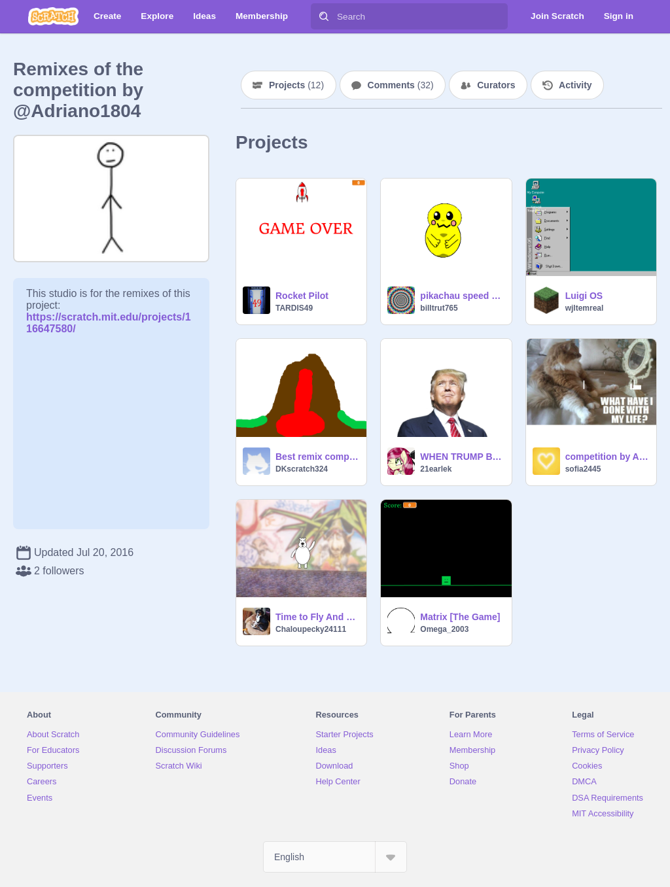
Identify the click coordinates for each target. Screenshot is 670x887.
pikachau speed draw (461, 295)
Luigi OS (584, 295)
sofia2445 (583, 469)
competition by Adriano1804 (606, 456)
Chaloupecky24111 (310, 629)
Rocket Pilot (301, 295)
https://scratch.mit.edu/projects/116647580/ (108, 317)
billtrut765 (438, 308)
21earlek (435, 469)
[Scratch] (53, 16)
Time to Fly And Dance (317, 617)
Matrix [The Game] (460, 617)
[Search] (324, 16)
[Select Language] (335, 857)
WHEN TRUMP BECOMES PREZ (461, 456)
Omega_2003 (444, 629)
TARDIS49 (294, 308)
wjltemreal (584, 308)
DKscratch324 (301, 469)
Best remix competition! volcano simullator (317, 456)
